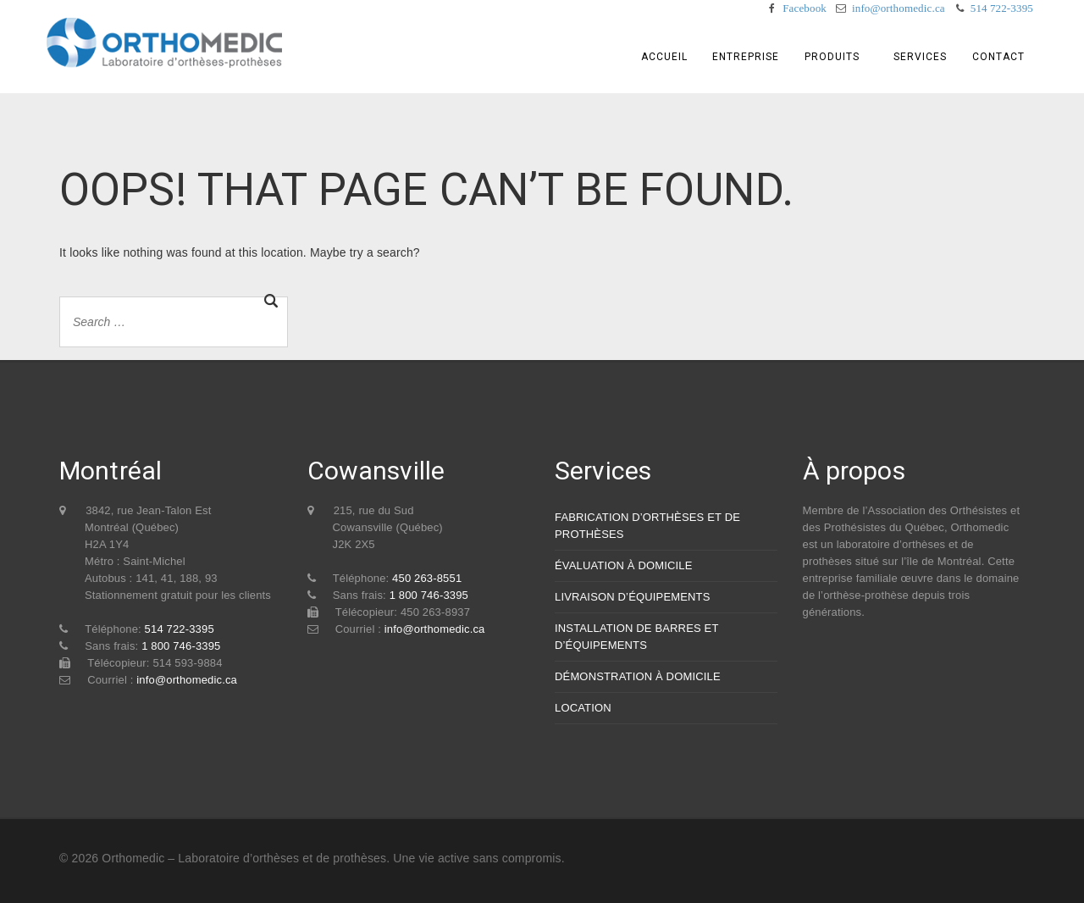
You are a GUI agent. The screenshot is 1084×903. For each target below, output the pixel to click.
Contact (998, 57)
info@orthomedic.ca (898, 8)
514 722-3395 (1002, 8)
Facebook (805, 8)
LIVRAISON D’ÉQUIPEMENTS (633, 596)
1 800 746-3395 (180, 646)
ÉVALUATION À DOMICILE (624, 565)
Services (920, 57)
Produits (832, 57)
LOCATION (583, 707)
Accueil (664, 57)
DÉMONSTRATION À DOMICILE (638, 676)
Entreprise (745, 57)
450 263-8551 (427, 578)
